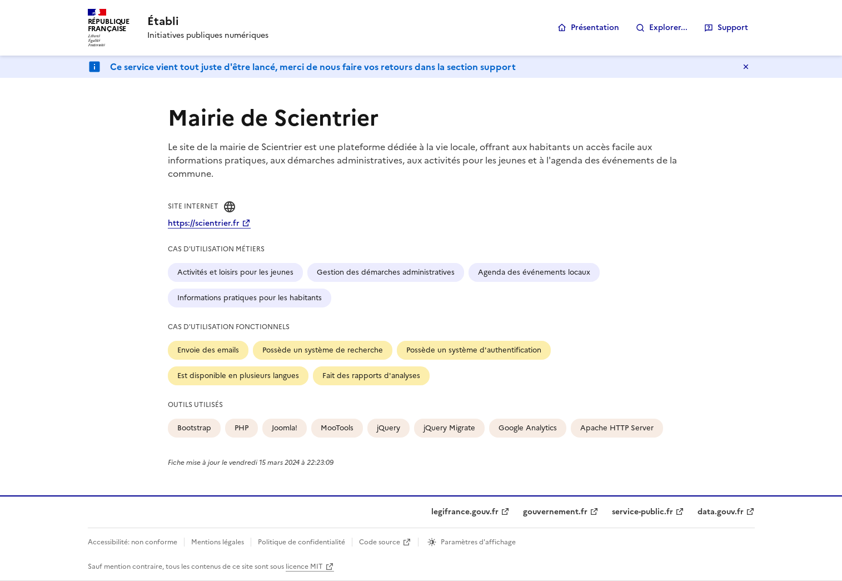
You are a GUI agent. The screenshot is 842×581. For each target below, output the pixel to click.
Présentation (595, 27)
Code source (379, 542)
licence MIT (304, 567)
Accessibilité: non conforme (132, 542)
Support (733, 27)
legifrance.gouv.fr (465, 512)
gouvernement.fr (555, 512)
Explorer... (668, 27)
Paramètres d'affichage (478, 542)
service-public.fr (642, 512)
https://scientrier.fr (204, 223)
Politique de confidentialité (301, 542)
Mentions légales (217, 542)
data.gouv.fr (720, 512)
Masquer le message (746, 67)
